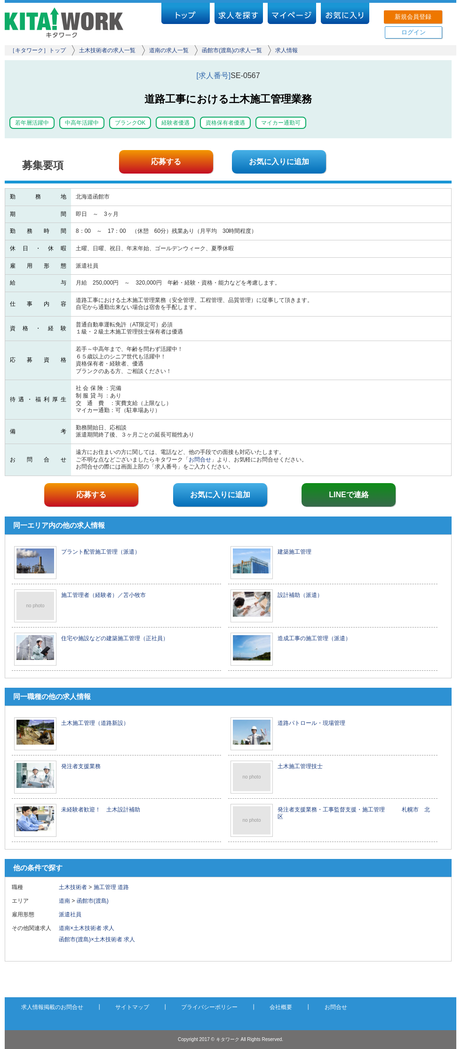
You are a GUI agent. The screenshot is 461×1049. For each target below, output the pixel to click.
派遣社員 (73, 914)
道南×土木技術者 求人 (86, 928)
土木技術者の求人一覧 (107, 50)
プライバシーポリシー (209, 1007)
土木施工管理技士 (300, 766)
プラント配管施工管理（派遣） (100, 551)
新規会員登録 (413, 16)
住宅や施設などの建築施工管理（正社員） (114, 638)
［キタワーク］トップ (37, 50)
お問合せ (200, 459)
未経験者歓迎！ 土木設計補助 (100, 809)
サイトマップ (132, 1007)
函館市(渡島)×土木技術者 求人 (97, 939)
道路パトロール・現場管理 (311, 723)
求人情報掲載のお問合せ (52, 1007)
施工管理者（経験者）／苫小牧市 (103, 595)
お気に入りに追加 (279, 162)
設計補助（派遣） (300, 595)
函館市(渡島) (93, 901)
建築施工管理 (294, 551)
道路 (123, 887)
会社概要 (281, 1007)
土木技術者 (73, 887)
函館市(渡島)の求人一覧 (232, 50)
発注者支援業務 (81, 766)
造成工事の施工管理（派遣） (314, 638)
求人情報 (286, 50)
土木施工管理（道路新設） (95, 723)
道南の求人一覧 (169, 50)
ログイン (413, 32)
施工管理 (105, 887)
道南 (64, 901)
